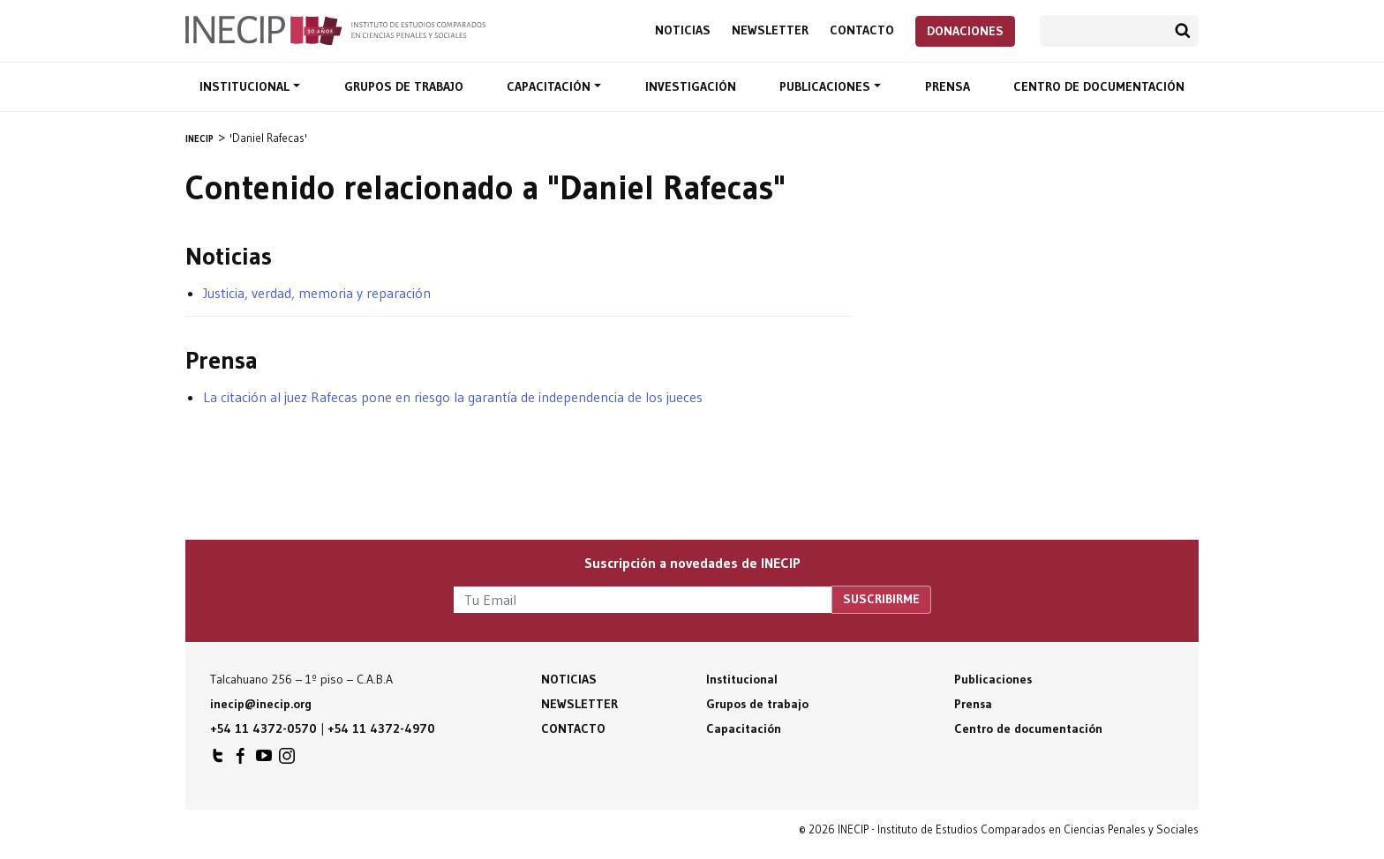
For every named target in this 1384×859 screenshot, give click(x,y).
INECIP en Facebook (241, 760)
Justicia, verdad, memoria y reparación (317, 293)
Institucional (246, 86)
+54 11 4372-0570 (263, 728)
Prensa (947, 86)
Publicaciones (826, 86)
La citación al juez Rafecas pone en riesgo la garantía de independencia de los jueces (453, 397)
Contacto (862, 30)
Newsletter (770, 30)
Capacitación (550, 86)
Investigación (690, 86)
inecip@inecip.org (261, 704)
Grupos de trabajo (403, 86)
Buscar (1182, 31)
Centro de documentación (1099, 86)
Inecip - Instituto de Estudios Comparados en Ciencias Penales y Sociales (335, 29)
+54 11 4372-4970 (381, 728)
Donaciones (965, 31)
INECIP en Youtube (264, 760)
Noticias (683, 30)
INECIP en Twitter (218, 760)
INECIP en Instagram (287, 760)
